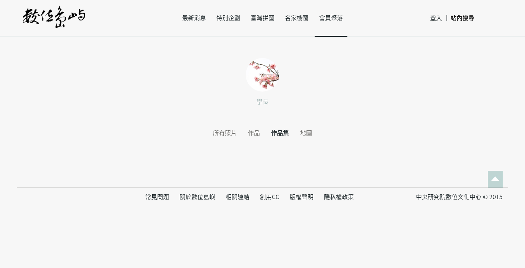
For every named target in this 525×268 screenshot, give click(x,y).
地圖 (306, 133)
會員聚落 (331, 18)
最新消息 (194, 18)
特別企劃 (228, 18)
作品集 (280, 133)
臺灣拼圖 (262, 18)
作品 (254, 133)
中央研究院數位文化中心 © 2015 (459, 197)
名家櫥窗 (297, 18)
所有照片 (225, 133)
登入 (436, 18)
